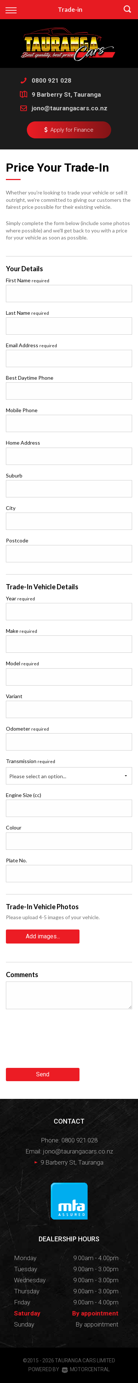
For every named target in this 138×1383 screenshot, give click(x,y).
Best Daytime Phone (29, 378)
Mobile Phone (22, 410)
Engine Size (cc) (23, 795)
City (10, 508)
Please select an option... (37, 776)
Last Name (27, 313)
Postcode (17, 540)
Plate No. (16, 860)
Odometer (27, 728)
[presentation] (62, 1041)
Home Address (23, 442)
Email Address (31, 345)
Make (21, 631)
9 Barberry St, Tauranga (66, 94)
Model (22, 663)
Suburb (14, 475)
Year (20, 598)
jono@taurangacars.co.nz (69, 108)
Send (42, 1074)
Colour (13, 827)
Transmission (30, 761)
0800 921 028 (51, 80)
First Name (27, 280)
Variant (14, 696)
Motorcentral (86, 1369)
